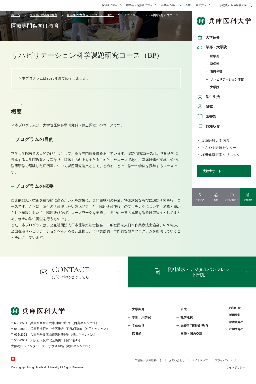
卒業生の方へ (169, 5)
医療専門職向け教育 (43, 15)
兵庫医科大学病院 (215, 141)
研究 (204, 107)
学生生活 (208, 97)
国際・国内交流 (191, 333)
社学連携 (186, 317)
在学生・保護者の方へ (139, 5)
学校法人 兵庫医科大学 (233, 5)
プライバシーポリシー (228, 360)
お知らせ (208, 126)
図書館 (206, 116)
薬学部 (214, 64)
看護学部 (216, 71)
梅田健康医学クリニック (220, 155)
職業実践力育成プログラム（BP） (90, 15)
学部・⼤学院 (141, 317)
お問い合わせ (177, 360)
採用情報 (235, 315)
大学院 (214, 87)
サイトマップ (200, 360)
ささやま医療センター (219, 148)
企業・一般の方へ (196, 5)
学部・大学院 (211, 47)
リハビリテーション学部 (227, 79)
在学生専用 (236, 329)
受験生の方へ (110, 5)
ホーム (15, 15)
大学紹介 (208, 38)
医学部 (214, 56)
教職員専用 (236, 322)
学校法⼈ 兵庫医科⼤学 (148, 360)
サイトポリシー (235, 367)
